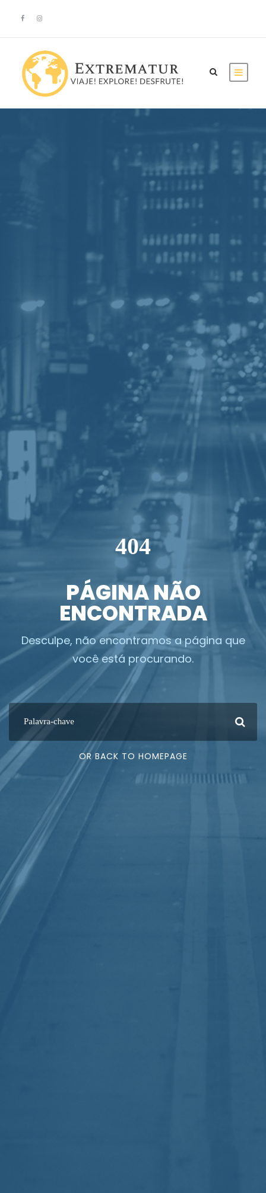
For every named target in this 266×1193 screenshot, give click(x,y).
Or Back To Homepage (133, 756)
